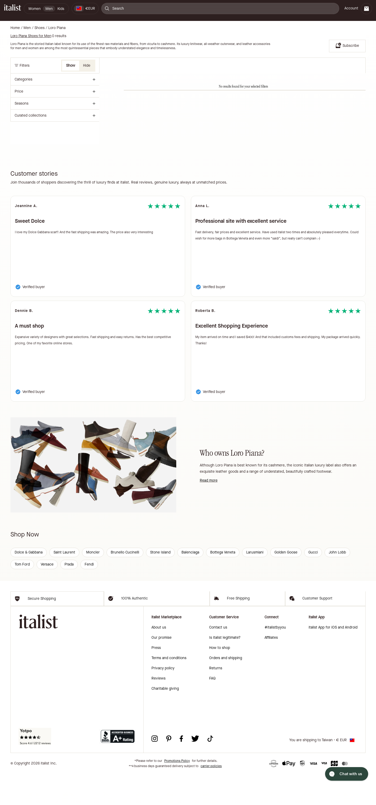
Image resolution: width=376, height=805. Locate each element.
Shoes (39, 28)
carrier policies (211, 797)
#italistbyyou (275, 658)
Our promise (161, 668)
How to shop (219, 678)
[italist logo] (12, 8)
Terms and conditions (168, 689)
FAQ (212, 709)
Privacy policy (162, 699)
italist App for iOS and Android (333, 658)
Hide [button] (86, 65)
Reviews (158, 709)
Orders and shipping (225, 689)
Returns (215, 699)
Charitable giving (165, 719)
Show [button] (70, 65)
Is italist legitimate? (224, 668)
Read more (209, 480)
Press (156, 678)
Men (27, 28)
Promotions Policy (177, 792)
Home (15, 28)
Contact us (218, 658)
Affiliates (271, 668)
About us (158, 658)
